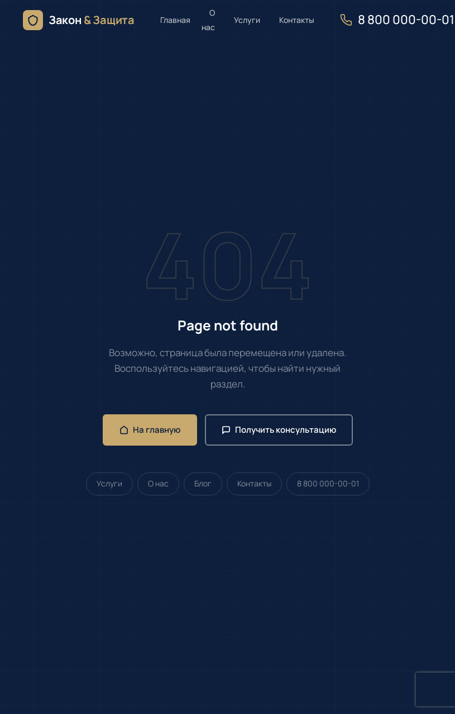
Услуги (247, 20)
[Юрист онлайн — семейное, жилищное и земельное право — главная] (79, 20)
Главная (175, 20)
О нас (208, 19)
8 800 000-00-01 (328, 483)
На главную (149, 430)
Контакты (296, 20)
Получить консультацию (279, 430)
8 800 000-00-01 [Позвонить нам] (397, 19)
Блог (203, 483)
